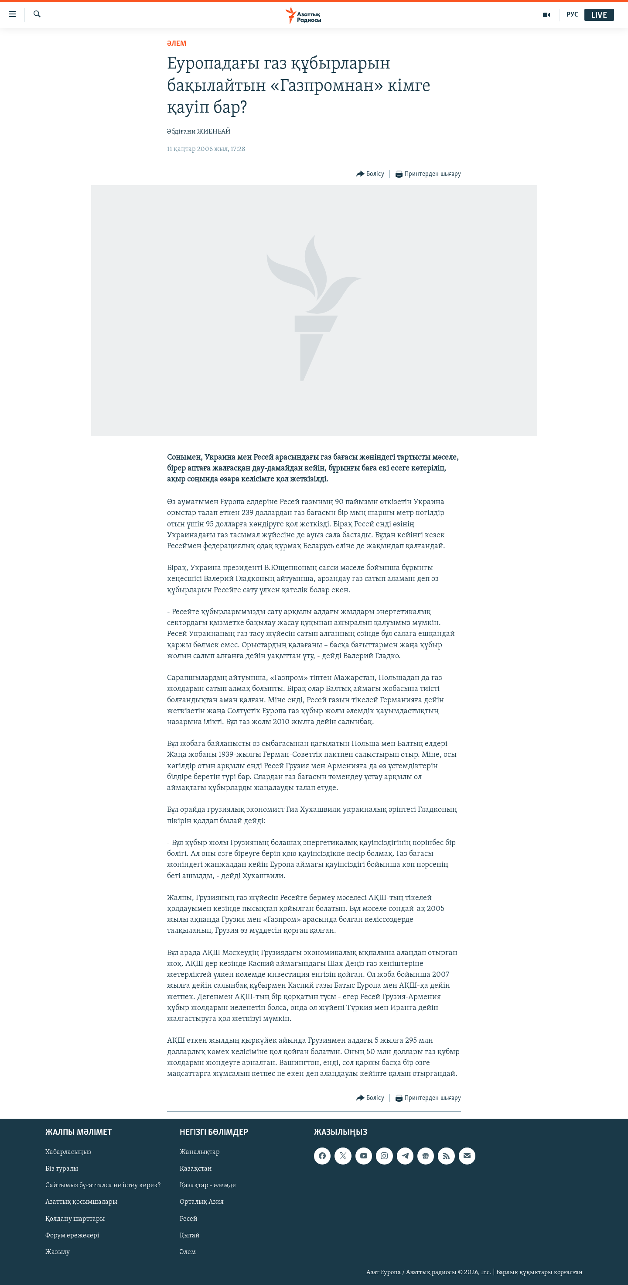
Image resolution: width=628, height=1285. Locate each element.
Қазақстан (196, 1169)
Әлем (188, 1252)
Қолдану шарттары (75, 1219)
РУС (572, 14)
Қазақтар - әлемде (208, 1185)
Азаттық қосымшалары (81, 1202)
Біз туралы (61, 1169)
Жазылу (57, 1252)
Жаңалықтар (200, 1152)
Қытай (190, 1235)
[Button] (370, 174)
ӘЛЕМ (176, 44)
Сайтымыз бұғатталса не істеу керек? (102, 1185)
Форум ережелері (72, 1235)
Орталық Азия (202, 1202)
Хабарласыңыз (68, 1152)
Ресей (189, 1219)
